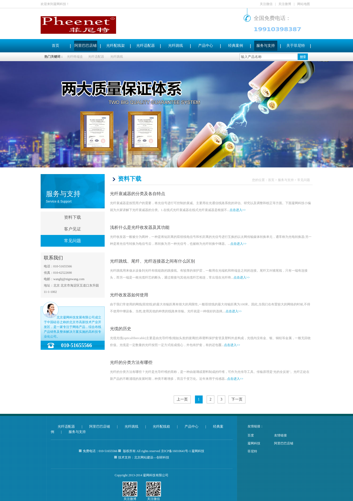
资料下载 (72, 217)
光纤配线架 (115, 46)
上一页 (182, 399)
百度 (251, 435)
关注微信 (266, 4)
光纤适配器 (145, 46)
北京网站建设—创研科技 (151, 457)
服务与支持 (265, 46)
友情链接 (280, 435)
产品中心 (205, 46)
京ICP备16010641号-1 (176, 451)
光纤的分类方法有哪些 (131, 362)
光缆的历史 (120, 328)
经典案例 (235, 46)
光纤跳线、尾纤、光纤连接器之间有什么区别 (152, 261)
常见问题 (72, 240)
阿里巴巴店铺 (85, 46)
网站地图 (303, 4)
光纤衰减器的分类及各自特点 (137, 193)
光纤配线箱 (161, 426)
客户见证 (72, 229)
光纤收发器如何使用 (129, 295)
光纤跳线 (175, 46)
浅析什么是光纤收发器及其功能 (139, 227)
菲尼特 (252, 451)
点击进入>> (237, 210)
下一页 (237, 399)
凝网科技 (254, 443)
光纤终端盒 (75, 56)
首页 (55, 46)
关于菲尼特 (295, 46)
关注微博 (284, 4)
